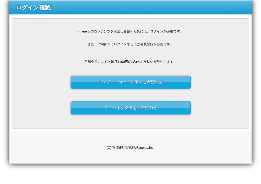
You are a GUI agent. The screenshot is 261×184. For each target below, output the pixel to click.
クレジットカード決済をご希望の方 (130, 82)
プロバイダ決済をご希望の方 (130, 108)
